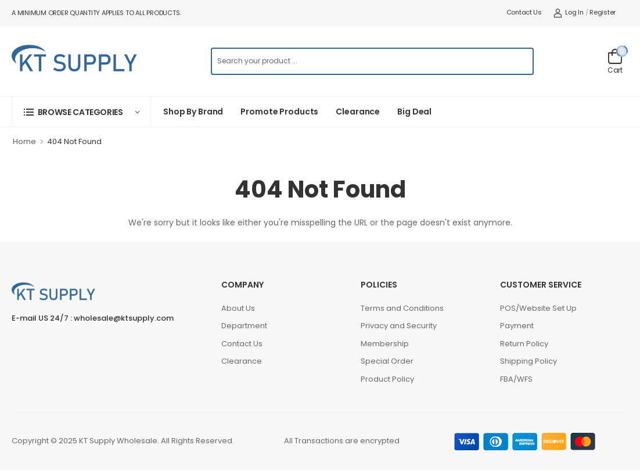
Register (602, 12)
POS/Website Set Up (538, 308)
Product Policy (387, 379)
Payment (517, 325)
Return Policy (524, 343)
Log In (568, 12)
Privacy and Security (399, 325)
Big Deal (414, 111)
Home (24, 141)
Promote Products (279, 111)
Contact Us (524, 12)
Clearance (358, 111)
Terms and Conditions (402, 308)
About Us (238, 308)
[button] (81, 112)
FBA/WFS (516, 379)
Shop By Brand (193, 111)
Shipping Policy (528, 361)
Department (244, 325)
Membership (385, 343)
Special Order (387, 361)
